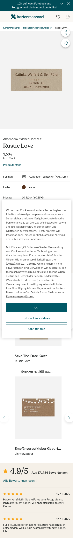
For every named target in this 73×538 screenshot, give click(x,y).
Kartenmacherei (11, 27)
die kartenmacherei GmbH (27, 16)
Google (31, 263)
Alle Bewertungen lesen (19, 480)
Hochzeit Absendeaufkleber (37, 27)
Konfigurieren (36, 328)
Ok (36, 307)
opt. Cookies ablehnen (36, 318)
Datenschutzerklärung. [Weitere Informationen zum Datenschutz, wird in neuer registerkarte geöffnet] (20, 296)
